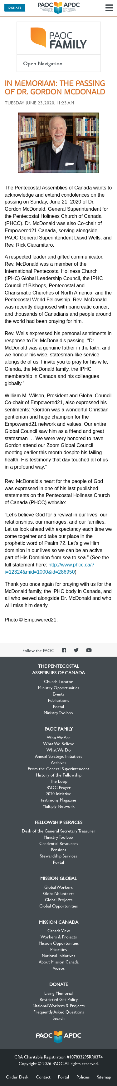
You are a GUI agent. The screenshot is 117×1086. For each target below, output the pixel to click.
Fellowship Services (58, 822)
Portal (58, 706)
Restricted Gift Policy (59, 999)
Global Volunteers (58, 893)
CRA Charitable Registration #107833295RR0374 (58, 1056)
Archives (58, 762)
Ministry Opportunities (58, 687)
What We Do (58, 749)
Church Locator (58, 681)
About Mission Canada (59, 961)
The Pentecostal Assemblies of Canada (59, 8)
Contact (43, 1076)
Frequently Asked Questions (58, 1011)
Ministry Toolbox (58, 712)
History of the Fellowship (58, 774)
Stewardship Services (58, 855)
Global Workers (58, 887)
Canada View (58, 930)
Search (59, 1018)
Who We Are (59, 737)
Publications (58, 700)
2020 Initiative (58, 793)
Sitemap (104, 1076)
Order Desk (17, 1076)
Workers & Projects (59, 936)
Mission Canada (58, 922)
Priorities (58, 949)
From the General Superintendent (58, 768)
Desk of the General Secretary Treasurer (58, 830)
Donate (14, 7)
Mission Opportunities (59, 943)
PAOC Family (58, 38)
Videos (59, 968)
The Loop (58, 781)
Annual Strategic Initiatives (58, 756)
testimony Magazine (58, 799)
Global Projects (58, 899)
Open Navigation (42, 63)
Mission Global (58, 878)
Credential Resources (58, 843)
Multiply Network (58, 806)
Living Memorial (58, 993)
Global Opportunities (58, 905)
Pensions (58, 849)
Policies (83, 1076)
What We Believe (58, 743)
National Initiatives (58, 955)
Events (58, 693)
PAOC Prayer (58, 787)
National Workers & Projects (58, 1005)
